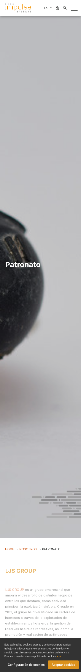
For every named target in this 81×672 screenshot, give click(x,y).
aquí (59, 658)
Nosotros (28, 550)
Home (9, 550)
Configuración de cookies (26, 667)
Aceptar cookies (63, 667)
